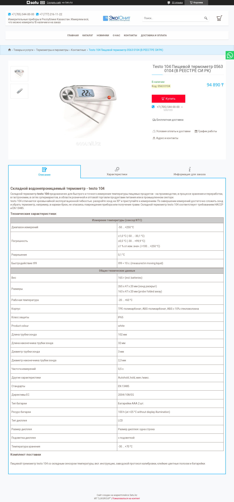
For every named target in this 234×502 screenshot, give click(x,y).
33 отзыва (177, 2)
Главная (73, 35)
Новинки (103, 35)
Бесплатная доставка (170, 119)
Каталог (87, 35)
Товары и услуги (23, 49)
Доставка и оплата (154, 35)
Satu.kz (133, 495)
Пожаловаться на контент (126, 498)
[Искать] (206, 18)
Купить (170, 98)
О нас (116, 35)
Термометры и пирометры (52, 49)
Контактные (78, 49)
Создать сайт (54, 2)
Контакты (130, 35)
